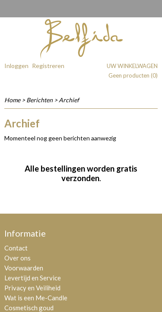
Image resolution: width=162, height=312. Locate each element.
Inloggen (16, 65)
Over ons (17, 258)
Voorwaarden (23, 268)
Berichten (39, 100)
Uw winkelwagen (132, 65)
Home (12, 100)
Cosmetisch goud (29, 308)
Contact (16, 248)
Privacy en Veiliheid (32, 288)
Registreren (48, 65)
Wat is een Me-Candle (35, 298)
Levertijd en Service (32, 278)
